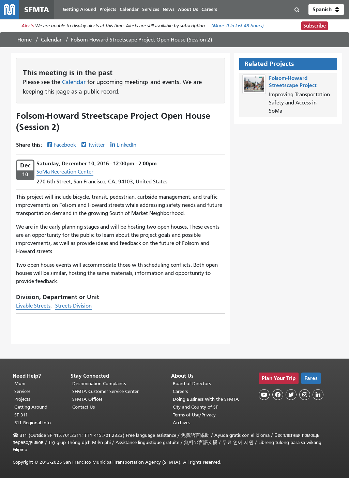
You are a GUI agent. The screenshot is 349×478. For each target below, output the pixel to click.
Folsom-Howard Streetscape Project (293, 81)
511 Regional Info (32, 423)
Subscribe (314, 26)
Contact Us (83, 407)
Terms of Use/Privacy (194, 415)
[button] (326, 9)
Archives (181, 423)
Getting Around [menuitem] (79, 9)
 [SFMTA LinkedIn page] (318, 394)
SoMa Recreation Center (64, 172)
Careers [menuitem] (209, 9)
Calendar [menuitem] (129, 9)
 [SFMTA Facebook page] (277, 394)
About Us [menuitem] (188, 9)
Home (24, 40)
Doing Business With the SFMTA (206, 399)
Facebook (65, 145)
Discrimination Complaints (99, 383)
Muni (19, 383)
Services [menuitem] (150, 9)
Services (22, 391)
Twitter (96, 145)
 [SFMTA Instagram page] (304, 394)
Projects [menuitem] (108, 9)
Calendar (51, 40)
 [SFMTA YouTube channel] (264, 394)
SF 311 (21, 415)
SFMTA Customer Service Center (105, 391)
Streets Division (73, 306)
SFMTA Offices (87, 399)
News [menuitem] (168, 9)
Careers (180, 391)
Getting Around (30, 407)
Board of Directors (192, 383)
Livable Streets (33, 306)
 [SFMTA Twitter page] (291, 394)
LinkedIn (126, 145)
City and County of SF (195, 407)
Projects (22, 399)
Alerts (27, 26)
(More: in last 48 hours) (237, 26)
